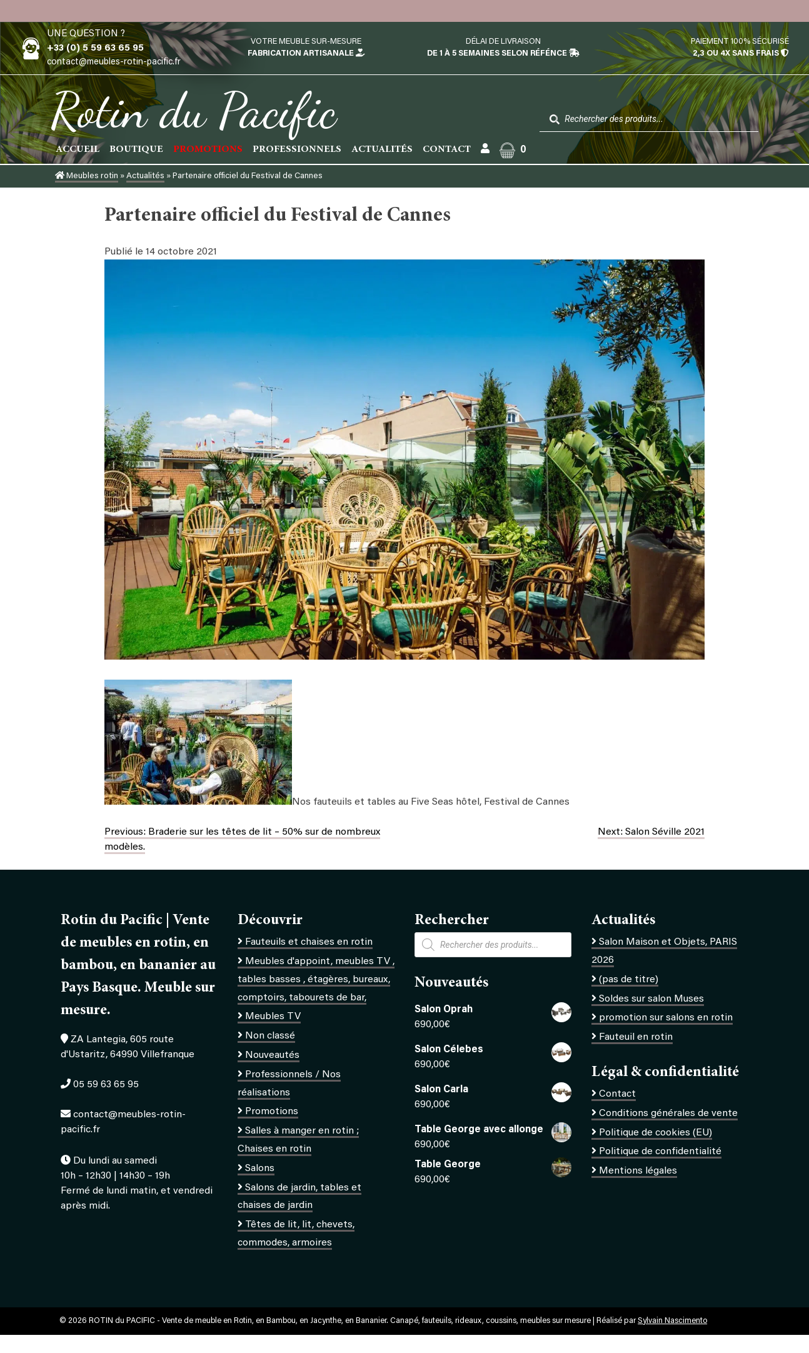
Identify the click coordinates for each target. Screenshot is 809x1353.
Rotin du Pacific (193, 110)
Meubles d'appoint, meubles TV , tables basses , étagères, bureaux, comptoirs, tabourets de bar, (316, 980)
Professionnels (297, 149)
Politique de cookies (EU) (655, 1133)
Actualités (382, 149)
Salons (259, 1169)
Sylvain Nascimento (672, 1321)
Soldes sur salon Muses (651, 999)
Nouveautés (272, 1055)
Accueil (77, 149)
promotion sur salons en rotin (666, 1018)
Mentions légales (638, 1171)
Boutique (136, 149)
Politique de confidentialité (660, 1152)
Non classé (270, 1036)
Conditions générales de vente (668, 1114)
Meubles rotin (86, 176)
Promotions (271, 1112)
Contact (447, 149)
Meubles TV (273, 1017)
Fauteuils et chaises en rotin (309, 942)
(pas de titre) (628, 980)
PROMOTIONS (208, 149)
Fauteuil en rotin (636, 1037)
